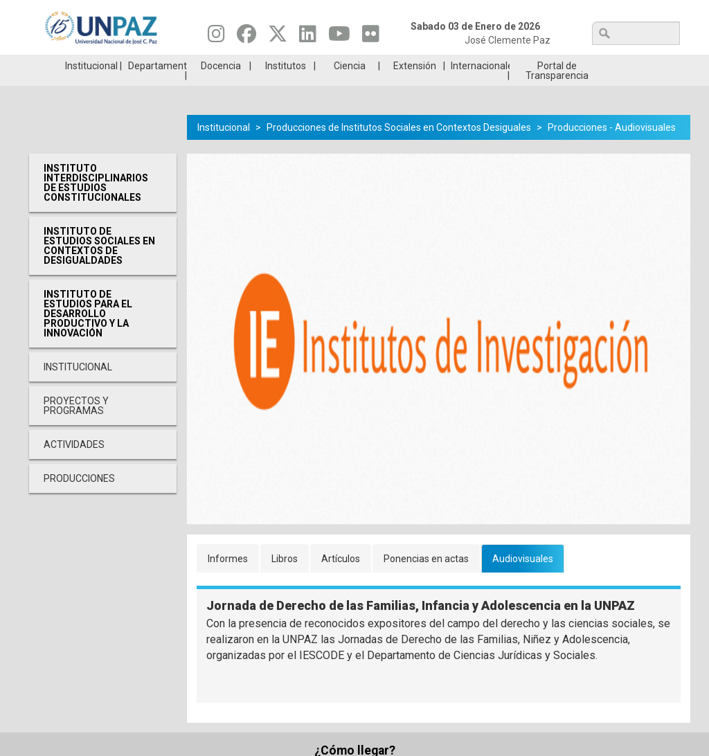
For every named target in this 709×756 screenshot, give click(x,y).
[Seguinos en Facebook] (246, 37)
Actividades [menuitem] (74, 465)
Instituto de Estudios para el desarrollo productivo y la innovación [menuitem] (88, 334)
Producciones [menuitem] (79, 499)
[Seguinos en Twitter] (277, 37)
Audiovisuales (522, 579)
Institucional (223, 148)
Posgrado (625, 65)
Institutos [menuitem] (285, 86)
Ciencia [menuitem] (350, 86)
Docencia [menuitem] (221, 86)
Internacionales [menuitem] (480, 86)
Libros (284, 579)
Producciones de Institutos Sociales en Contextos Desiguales (399, 148)
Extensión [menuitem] (414, 86)
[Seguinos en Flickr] (370, 37)
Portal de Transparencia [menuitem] (557, 91)
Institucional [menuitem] (91, 86)
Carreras (83, 65)
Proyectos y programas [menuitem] (76, 426)
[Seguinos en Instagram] (216, 37)
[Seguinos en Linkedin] (307, 37)
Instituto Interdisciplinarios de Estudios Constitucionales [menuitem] (96, 203)
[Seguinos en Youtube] (339, 37)
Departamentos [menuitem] (157, 86)
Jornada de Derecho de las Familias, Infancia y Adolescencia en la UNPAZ (420, 626)
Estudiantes (408, 65)
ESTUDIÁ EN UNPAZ (191, 65)
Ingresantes (300, 65)
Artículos (340, 579)
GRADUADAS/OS (517, 65)
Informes (228, 579)
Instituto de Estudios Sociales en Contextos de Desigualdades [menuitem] (99, 266)
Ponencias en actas (426, 579)
